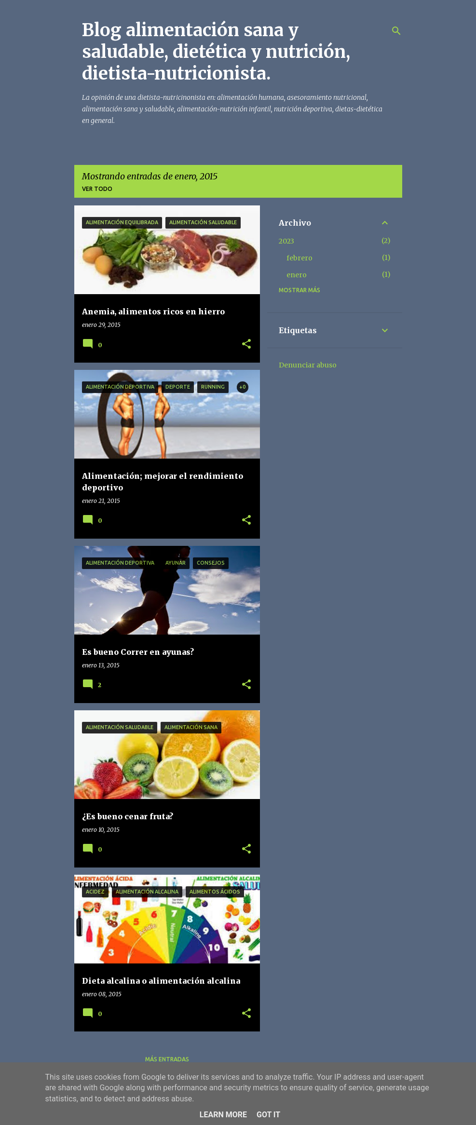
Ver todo (97, 189)
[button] (246, 344)
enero (296, 275)
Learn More (223, 1114)
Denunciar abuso (308, 365)
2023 (286, 241)
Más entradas (167, 1059)
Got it (268, 1114)
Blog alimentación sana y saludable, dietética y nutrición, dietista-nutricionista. (216, 51)
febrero (299, 258)
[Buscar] (396, 30)
